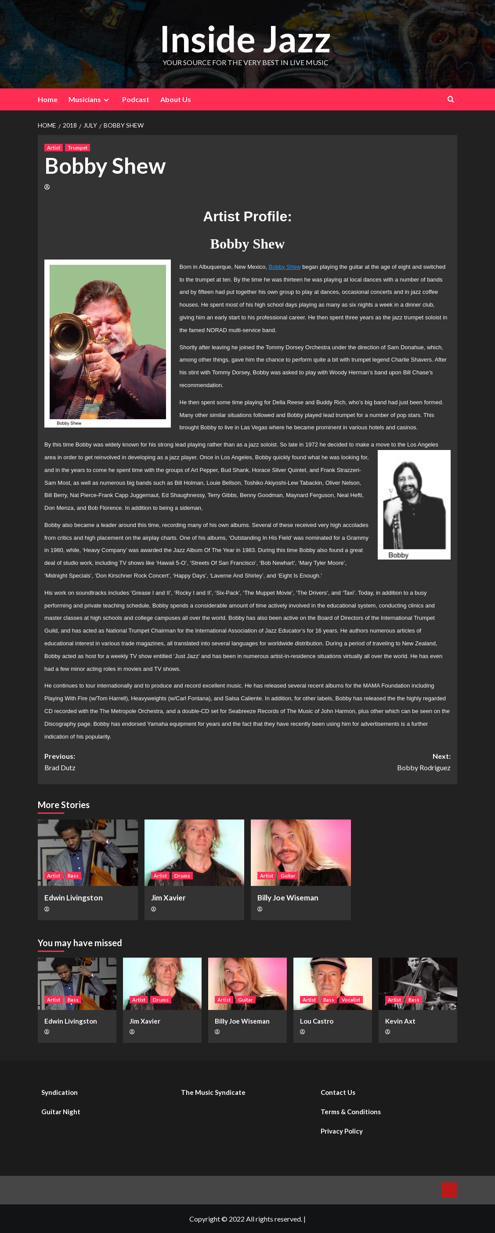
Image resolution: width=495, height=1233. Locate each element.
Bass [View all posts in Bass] (73, 875)
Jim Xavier (168, 897)
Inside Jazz (245, 38)
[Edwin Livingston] (88, 853)
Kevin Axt (400, 1021)
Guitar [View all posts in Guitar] (288, 875)
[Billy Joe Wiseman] (301, 853)
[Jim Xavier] (195, 853)
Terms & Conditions (351, 1112)
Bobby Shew (285, 266)
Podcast (135, 99)
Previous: (146, 762)
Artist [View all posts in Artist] (53, 147)
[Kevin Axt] (418, 984)
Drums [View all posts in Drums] (182, 875)
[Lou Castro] (332, 984)
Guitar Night (60, 1112)
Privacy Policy (342, 1131)
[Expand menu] (106, 100)
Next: (349, 762)
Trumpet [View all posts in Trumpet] (77, 147)
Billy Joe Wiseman (287, 897)
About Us (175, 99)
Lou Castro (316, 1021)
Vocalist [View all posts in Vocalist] (351, 999)
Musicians (90, 99)
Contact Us (338, 1092)
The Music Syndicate (213, 1092)
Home (48, 99)
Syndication (59, 1092)
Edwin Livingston (73, 897)
